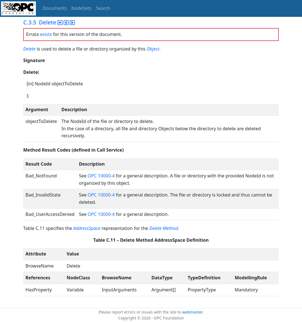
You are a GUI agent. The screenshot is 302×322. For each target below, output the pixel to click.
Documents (55, 8)
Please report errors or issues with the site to (140, 312)
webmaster (192, 312)
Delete (30, 49)
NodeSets (81, 8)
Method (170, 228)
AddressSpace (86, 228)
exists (46, 34)
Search (103, 8)
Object (153, 49)
